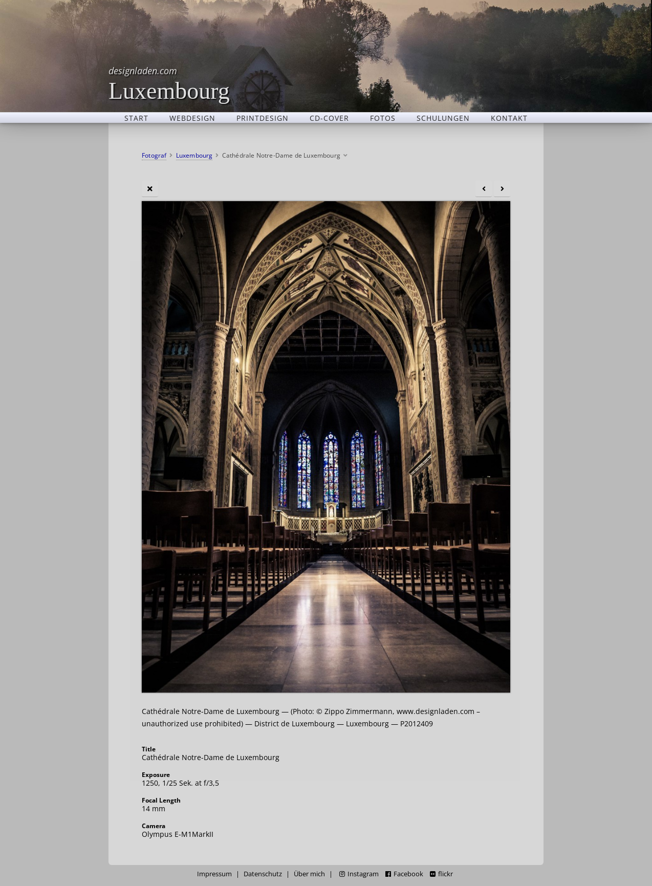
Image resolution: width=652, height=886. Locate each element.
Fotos (383, 117)
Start (136, 117)
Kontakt (509, 117)
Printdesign (262, 117)
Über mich (309, 874)
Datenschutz (263, 874)
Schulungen (443, 117)
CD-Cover (329, 117)
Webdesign (192, 117)
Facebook (404, 874)
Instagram (359, 874)
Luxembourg (169, 83)
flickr (441, 874)
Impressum (214, 874)
